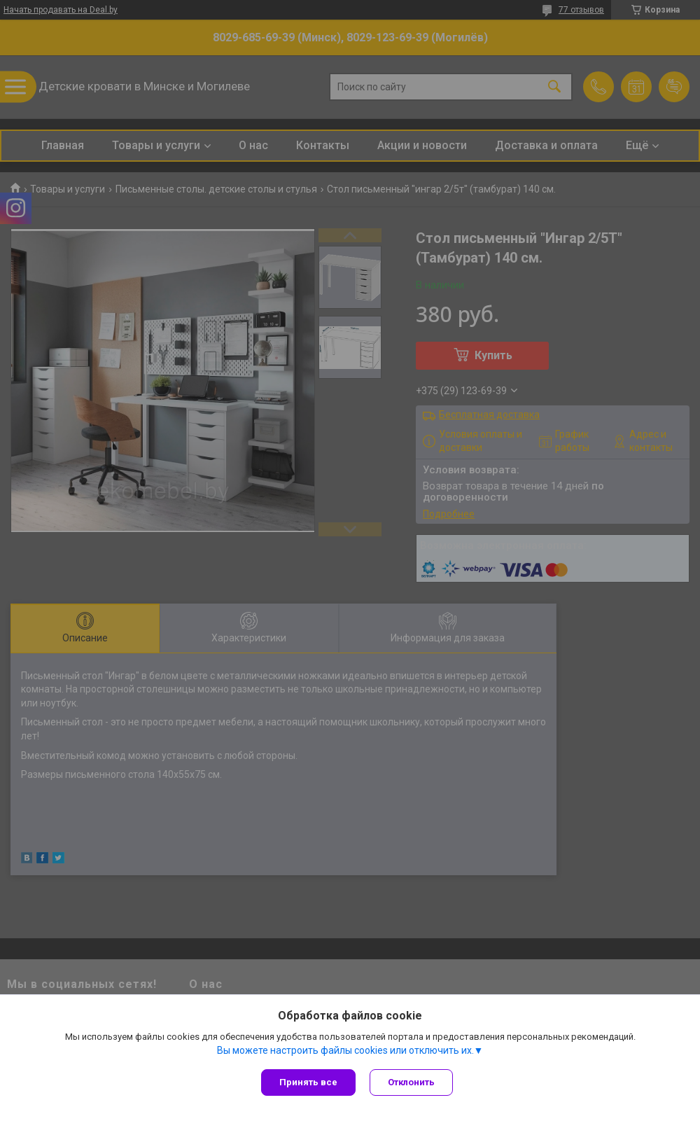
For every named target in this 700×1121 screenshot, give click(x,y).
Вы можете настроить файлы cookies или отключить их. (345, 1050)
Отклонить (411, 1082)
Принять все (308, 1082)
